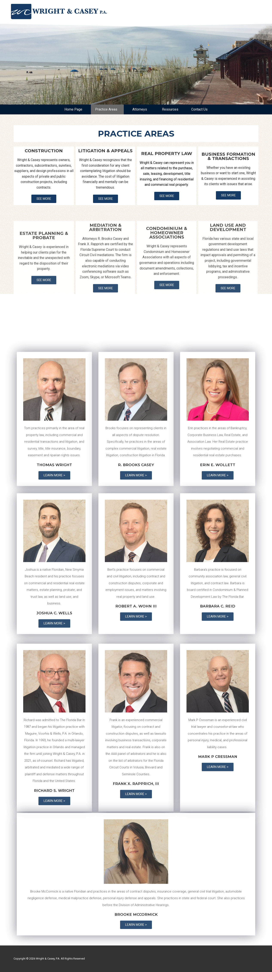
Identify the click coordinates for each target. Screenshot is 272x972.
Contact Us (199, 109)
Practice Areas (107, 109)
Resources (170, 109)
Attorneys (140, 109)
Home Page (73, 109)
